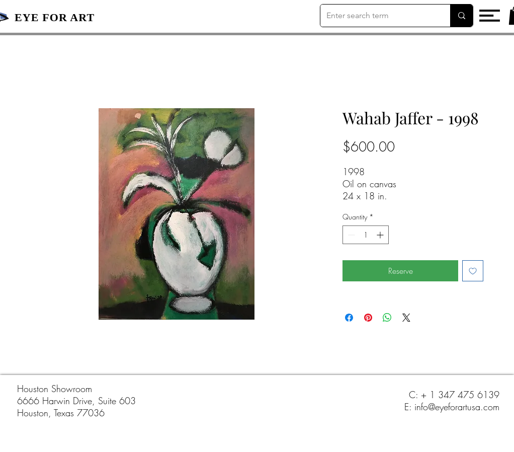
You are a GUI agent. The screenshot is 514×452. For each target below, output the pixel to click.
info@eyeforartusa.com (456, 407)
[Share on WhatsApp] (387, 318)
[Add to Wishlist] (472, 270)
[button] (489, 16)
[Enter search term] (377, 16)
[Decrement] (350, 235)
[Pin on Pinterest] (368, 318)
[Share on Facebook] (349, 318)
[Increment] (381, 235)
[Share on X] (406, 318)
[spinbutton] (366, 235)
